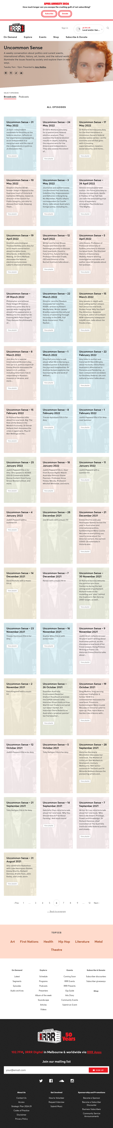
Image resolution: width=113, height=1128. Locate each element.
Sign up (98, 1070)
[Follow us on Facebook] (51, 1081)
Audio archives (17, 990)
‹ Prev (16, 903)
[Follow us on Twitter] (41, 1081)
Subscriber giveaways (96, 981)
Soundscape (43, 1000)
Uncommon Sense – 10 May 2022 (20, 181)
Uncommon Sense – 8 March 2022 (19, 353)
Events (70, 970)
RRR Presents (70, 986)
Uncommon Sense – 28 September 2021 (93, 746)
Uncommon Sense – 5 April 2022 (92, 237)
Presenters (43, 990)
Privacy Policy (21, 1119)
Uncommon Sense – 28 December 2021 (56, 514)
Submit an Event (69, 1004)
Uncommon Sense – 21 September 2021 (19, 804)
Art (12, 941)
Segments (17, 981)
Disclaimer (21, 1114)
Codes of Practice (21, 1110)
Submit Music (56, 1106)
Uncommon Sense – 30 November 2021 (91, 574)
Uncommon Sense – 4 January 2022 (19, 514)
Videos (43, 1009)
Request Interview (56, 1102)
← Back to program (56, 911)
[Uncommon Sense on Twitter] (16, 73)
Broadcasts (10, 96)
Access (21, 1102)
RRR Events (69, 981)
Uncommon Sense (23, 47)
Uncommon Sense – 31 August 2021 (19, 859)
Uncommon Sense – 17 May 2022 (92, 123)
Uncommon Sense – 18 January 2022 (56, 464)
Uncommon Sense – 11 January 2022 (92, 464)
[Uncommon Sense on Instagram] (11, 73)
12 (89, 903)
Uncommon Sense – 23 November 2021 (20, 630)
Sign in (65, 27)
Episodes (17, 986)
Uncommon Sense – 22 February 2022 (93, 353)
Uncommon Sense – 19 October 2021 (92, 685)
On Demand (17, 970)
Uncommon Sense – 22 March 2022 (56, 295)
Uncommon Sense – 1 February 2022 (92, 411)
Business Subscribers (91, 1109)
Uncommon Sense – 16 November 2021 (56, 630)
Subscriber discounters (96, 976)
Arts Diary (69, 995)
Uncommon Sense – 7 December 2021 (56, 574)
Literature (82, 941)
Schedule (43, 976)
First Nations (29, 941)
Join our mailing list (56, 1061)
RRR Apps (94, 1052)
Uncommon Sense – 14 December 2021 (19, 574)
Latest (17, 976)
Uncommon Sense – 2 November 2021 (19, 685)
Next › (96, 903)
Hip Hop (64, 941)
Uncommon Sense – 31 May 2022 (19, 123)
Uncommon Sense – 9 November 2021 (92, 630)
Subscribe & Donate (96, 970)
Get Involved (56, 1092)
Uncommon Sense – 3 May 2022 (56, 181)
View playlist (12, 156)
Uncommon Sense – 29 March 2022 (18, 295)
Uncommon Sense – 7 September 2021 (92, 804)
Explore (43, 970)
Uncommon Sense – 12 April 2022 (56, 237)
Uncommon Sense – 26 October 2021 (55, 685)
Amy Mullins (40, 67)
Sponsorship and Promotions (91, 1092)
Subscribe (49, 13)
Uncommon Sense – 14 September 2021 (56, 804)
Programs (43, 981)
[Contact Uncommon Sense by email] (21, 73)
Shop (96, 991)
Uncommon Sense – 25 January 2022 (20, 464)
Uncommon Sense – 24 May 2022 (56, 123)
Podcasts (24, 96)
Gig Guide (69, 990)
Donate (65, 13)
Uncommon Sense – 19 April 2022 (20, 237)
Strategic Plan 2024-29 (21, 1106)
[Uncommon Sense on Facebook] (6, 73)
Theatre (56, 950)
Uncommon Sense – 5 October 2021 (56, 746)
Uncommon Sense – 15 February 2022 (19, 411)
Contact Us (21, 1098)
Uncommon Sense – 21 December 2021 (92, 514)
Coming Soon (70, 976)
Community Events (69, 1000)
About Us (21, 1092)
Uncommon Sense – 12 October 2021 (19, 746)
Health (48, 941)
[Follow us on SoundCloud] (61, 1081)
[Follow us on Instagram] (72, 1081)
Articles (43, 1004)
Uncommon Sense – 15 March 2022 (92, 295)
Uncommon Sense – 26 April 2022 (91, 181)
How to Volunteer (56, 1098)
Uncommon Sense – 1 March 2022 (55, 353)
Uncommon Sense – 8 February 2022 (56, 411)
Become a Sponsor (91, 1098)
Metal (99, 941)
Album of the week (43, 995)
